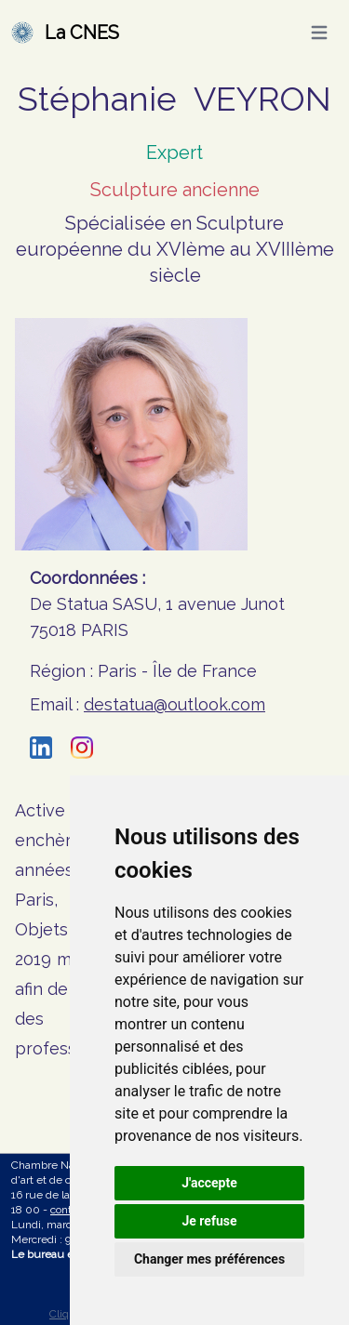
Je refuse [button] (208, 1220)
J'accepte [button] (209, 1182)
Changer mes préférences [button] (209, 1259)
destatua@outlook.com (174, 704)
